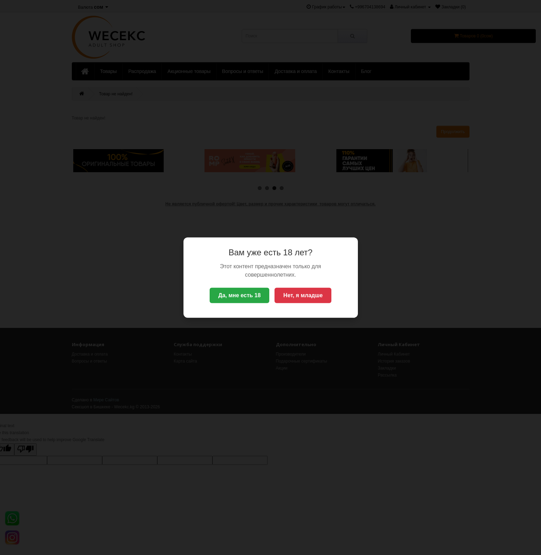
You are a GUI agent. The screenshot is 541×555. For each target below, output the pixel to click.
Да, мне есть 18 (239, 295)
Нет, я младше (303, 295)
